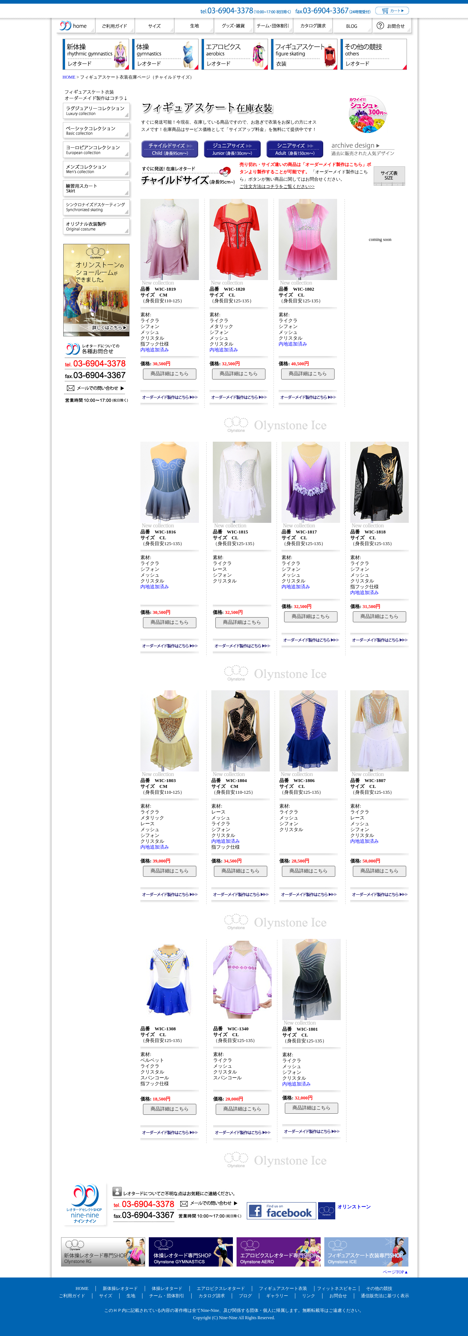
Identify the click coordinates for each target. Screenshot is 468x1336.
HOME (69, 77)
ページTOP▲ (395, 1272)
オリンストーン (354, 1206)
